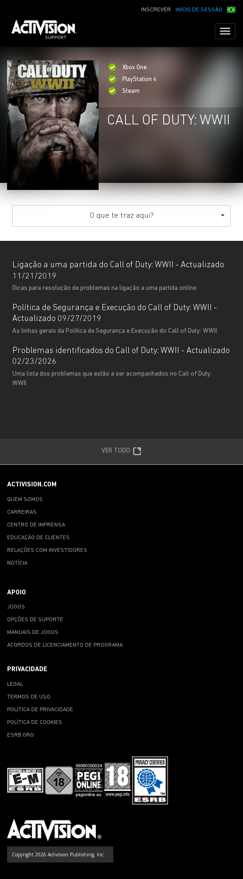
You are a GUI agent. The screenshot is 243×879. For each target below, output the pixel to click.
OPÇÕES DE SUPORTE (35, 620)
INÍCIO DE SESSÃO (199, 10)
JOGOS (16, 607)
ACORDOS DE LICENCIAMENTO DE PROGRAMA (65, 645)
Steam (124, 91)
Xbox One (127, 68)
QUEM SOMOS (25, 499)
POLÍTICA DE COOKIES (34, 722)
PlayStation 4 (132, 79)
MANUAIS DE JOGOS (33, 632)
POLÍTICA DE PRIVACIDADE (40, 710)
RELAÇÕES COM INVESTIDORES (47, 550)
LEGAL (15, 684)
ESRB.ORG (20, 735)
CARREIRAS (22, 512)
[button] (231, 9)
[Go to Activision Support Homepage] (49, 31)
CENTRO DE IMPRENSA (36, 525)
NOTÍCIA (17, 563)
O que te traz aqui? (157, 216)
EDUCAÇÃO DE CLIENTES (38, 538)
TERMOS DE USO (28, 697)
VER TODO (121, 451)
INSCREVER (156, 10)
